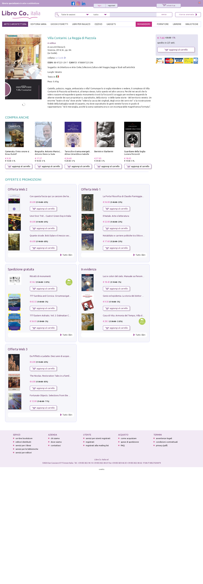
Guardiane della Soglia (134, 151)
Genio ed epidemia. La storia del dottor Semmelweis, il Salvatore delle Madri (140, 296)
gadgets (111, 24)
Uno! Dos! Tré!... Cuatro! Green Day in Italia (50, 216)
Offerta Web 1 (91, 189)
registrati (111, 5)
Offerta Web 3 (17, 349)
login (99, 5)
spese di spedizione (130, 442)
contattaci (56, 445)
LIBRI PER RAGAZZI (81, 24)
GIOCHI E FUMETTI (59, 24)
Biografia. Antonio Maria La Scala (51, 151)
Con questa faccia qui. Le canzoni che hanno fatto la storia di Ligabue (63, 196)
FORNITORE (163, 24)
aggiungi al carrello (18, 166)
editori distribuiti (23, 442)
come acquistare (129, 438)
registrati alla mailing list (97, 445)
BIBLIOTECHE (192, 24)
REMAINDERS (143, 24)
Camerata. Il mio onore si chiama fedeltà (24, 151)
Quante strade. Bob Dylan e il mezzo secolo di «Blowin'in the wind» (62, 235)
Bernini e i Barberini (103, 151)
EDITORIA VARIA (38, 24)
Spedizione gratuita (21, 269)
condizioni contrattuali (167, 442)
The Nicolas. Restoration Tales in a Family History (54, 376)
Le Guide (59, 58)
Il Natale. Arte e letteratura (116, 216)
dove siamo (56, 442)
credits (101, 469)
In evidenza (88, 269)
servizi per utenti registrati (98, 438)
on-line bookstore (24, 438)
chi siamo (55, 438)
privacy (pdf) (161, 445)
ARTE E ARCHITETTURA (15, 24)
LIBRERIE (177, 24)
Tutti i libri (67, 255)
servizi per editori (24, 452)
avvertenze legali (164, 438)
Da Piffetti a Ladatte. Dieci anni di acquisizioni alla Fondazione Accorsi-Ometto (68, 356)
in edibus (52, 43)
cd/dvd (98, 24)
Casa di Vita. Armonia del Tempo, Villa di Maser (126, 315)
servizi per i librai (23, 445)
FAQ (123, 445)
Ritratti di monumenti (40, 276)
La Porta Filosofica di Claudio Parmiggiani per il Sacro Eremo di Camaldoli (139, 196)
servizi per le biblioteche (27, 449)
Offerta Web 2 (17, 189)
